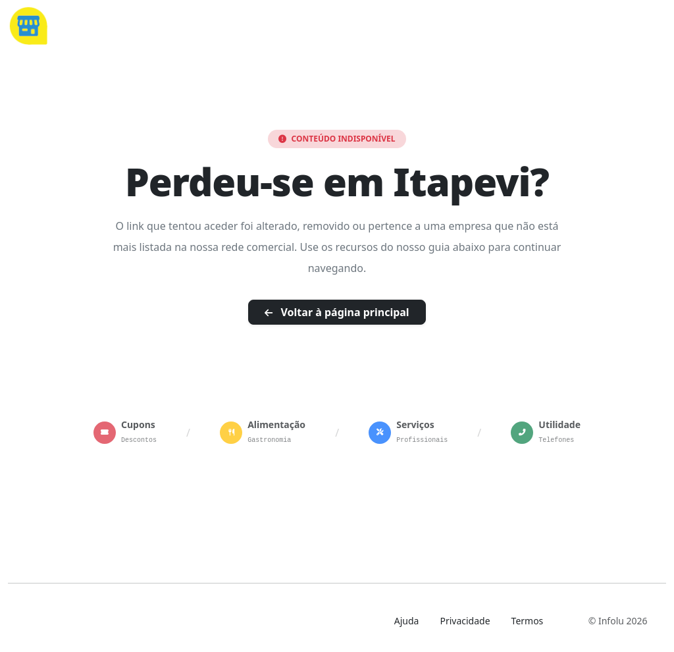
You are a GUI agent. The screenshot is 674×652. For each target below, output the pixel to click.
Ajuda (406, 620)
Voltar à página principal (337, 312)
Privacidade (465, 620)
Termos (527, 620)
